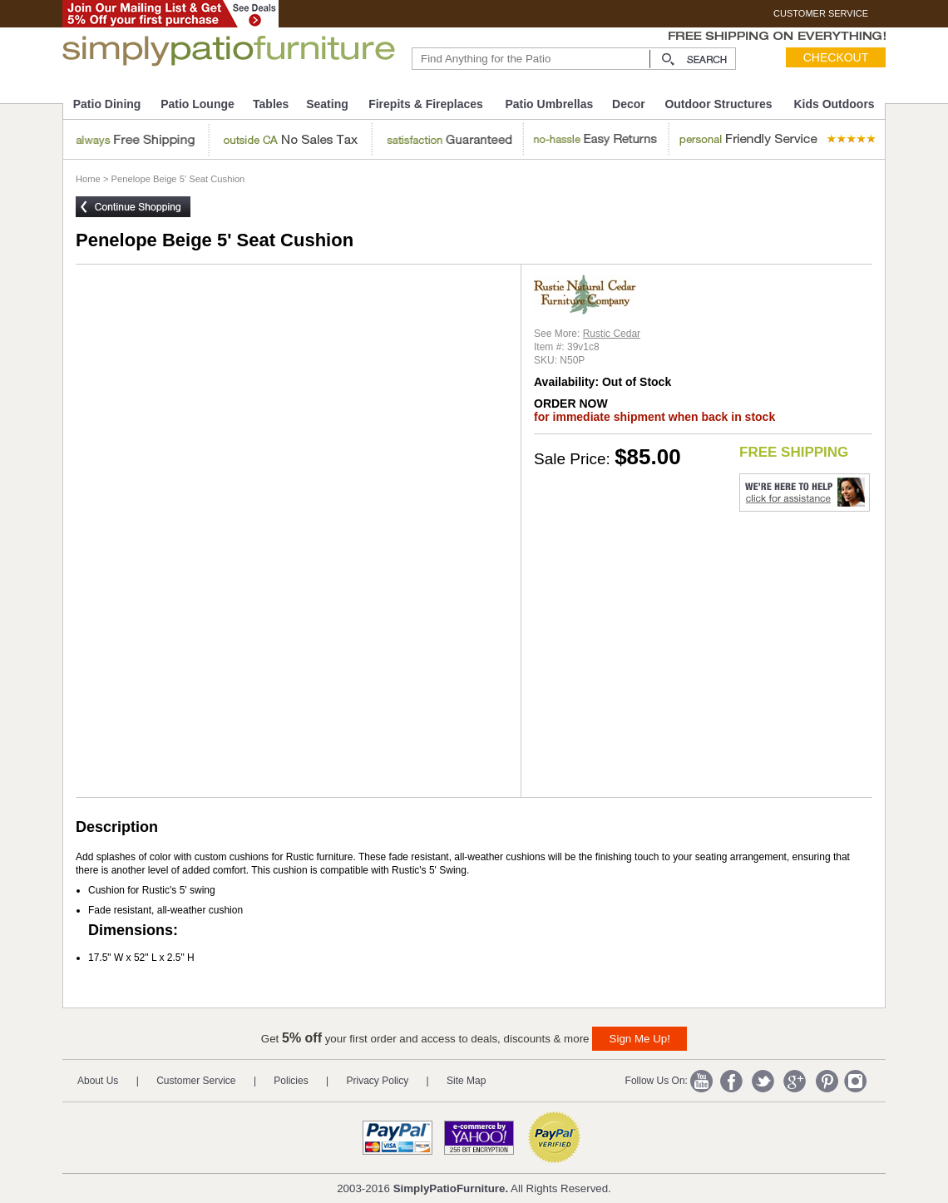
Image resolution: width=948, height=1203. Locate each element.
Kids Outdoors (833, 104)
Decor (628, 104)
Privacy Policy (378, 1081)
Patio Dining (107, 104)
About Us (97, 1081)
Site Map (466, 1081)
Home (88, 179)
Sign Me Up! (640, 1038)
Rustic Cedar (611, 333)
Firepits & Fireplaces (425, 104)
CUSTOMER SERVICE (820, 13)
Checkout (836, 57)
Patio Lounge (197, 104)
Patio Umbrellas (549, 104)
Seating (327, 104)
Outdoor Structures (718, 104)
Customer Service (195, 1081)
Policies (291, 1081)
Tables (271, 104)
